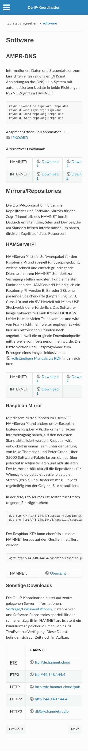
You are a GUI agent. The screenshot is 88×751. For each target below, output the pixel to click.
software (49, 23)
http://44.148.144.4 (51, 699)
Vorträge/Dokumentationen (29, 609)
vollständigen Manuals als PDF (36, 358)
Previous (16, 729)
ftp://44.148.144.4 (50, 674)
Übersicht (58, 573)
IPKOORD (19, 137)
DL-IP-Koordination (44, 7)
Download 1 (47, 163)
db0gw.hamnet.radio (52, 711)
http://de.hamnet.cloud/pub (57, 686)
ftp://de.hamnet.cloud (52, 662)
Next (75, 729)
